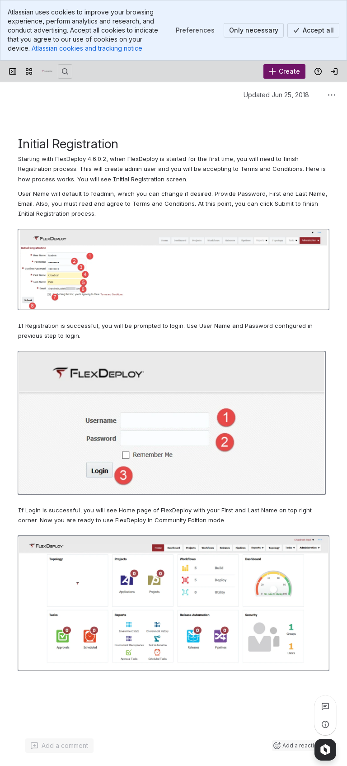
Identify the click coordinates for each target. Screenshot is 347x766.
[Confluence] (47, 71)
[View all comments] (325, 706)
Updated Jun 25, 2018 (276, 95)
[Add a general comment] (59, 745)
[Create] (284, 71)
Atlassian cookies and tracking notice (87, 48)
